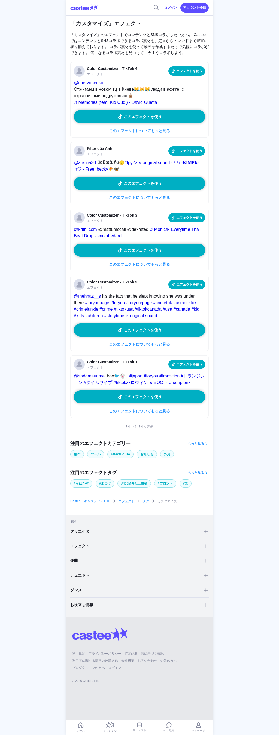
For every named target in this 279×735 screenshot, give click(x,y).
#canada (182, 309)
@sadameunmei (90, 376)
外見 (167, 454)
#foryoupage (97, 302)
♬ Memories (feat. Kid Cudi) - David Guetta (115, 102)
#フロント (165, 483)
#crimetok (162, 302)
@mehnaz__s (87, 296)
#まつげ (105, 483)
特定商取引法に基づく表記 (144, 653)
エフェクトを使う (189, 71)
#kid (195, 309)
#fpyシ (131, 162)
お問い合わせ (147, 661)
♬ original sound (141, 315)
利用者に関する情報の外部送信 (95, 661)
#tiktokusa (124, 309)
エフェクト (126, 501)
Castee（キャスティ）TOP (90, 501)
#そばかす (81, 483)
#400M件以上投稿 (134, 483)
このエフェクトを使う (143, 116)
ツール (96, 454)
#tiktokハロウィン (131, 382)
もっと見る (196, 444)
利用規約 (78, 653)
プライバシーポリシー (105, 653)
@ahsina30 (85, 162)
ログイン (170, 8)
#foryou (117, 302)
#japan (135, 376)
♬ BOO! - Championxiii (171, 382)
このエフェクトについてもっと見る (139, 131)
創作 (77, 454)
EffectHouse (120, 454)
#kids (79, 315)
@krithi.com (85, 229)
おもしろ (146, 454)
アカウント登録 (194, 8)
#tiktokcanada (148, 309)
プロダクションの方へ (88, 668)
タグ (146, 501)
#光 (185, 483)
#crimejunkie (86, 309)
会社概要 (127, 661)
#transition (169, 376)
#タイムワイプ (98, 382)
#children (94, 315)
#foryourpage (139, 302)
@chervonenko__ (91, 82)
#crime (106, 309)
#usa (167, 309)
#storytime (114, 315)
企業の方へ (168, 661)
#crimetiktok (184, 302)
